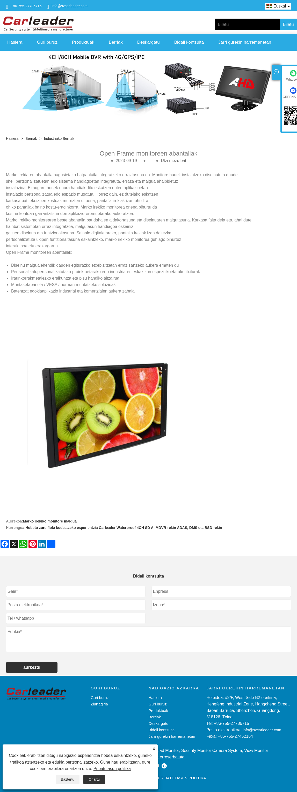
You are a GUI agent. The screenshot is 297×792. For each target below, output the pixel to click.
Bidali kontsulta (189, 42)
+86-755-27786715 (26, 6)
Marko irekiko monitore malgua (50, 521)
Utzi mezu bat (173, 160)
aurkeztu (31, 667)
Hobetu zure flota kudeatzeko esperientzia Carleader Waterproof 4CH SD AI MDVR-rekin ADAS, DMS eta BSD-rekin (123, 528)
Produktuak (83, 42)
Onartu (94, 779)
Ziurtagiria (99, 704)
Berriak (116, 42)
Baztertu (67, 779)
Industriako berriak (59, 138)
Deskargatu (148, 42)
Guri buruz (47, 42)
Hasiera (15, 42)
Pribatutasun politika (112, 768)
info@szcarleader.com (70, 6)
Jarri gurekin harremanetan (244, 42)
